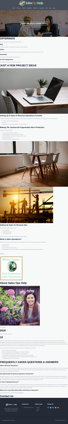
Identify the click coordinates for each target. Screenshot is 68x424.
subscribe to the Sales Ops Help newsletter (18, 236)
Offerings (18, 8)
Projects (23, 8)
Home (14, 8)
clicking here (20, 392)
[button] (1, 23)
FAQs (47, 8)
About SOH (35, 8)
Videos (54, 8)
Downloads (41, 8)
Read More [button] (2, 253)
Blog (50, 8)
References (29, 8)
